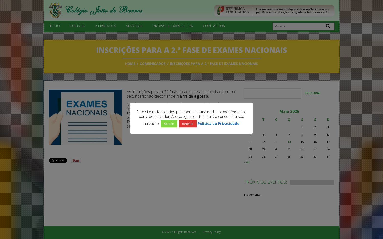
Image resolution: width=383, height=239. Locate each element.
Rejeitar (188, 123)
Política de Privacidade (218, 123)
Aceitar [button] (169, 123)
